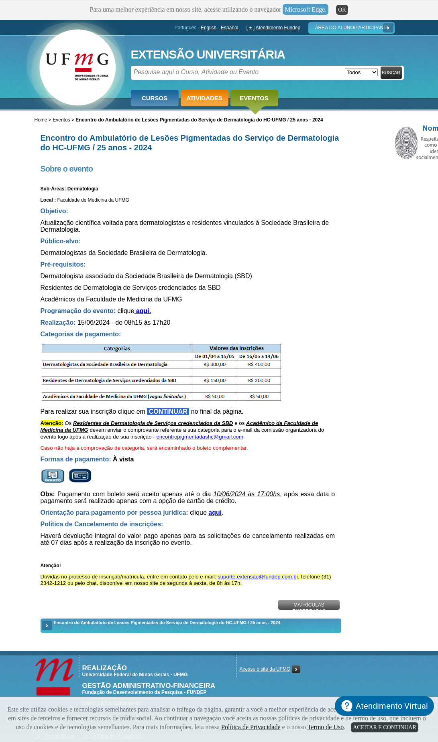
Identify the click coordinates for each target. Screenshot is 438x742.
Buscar (391, 72)
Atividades (204, 98)
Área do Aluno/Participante (352, 27)
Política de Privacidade (251, 727)
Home (41, 120)
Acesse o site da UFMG (265, 669)
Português (186, 27)
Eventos (254, 98)
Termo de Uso (326, 727)
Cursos (154, 98)
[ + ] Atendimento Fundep (273, 27)
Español (229, 27)
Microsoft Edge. (305, 9)
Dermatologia (82, 189)
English (208, 27)
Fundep (75, 64)
